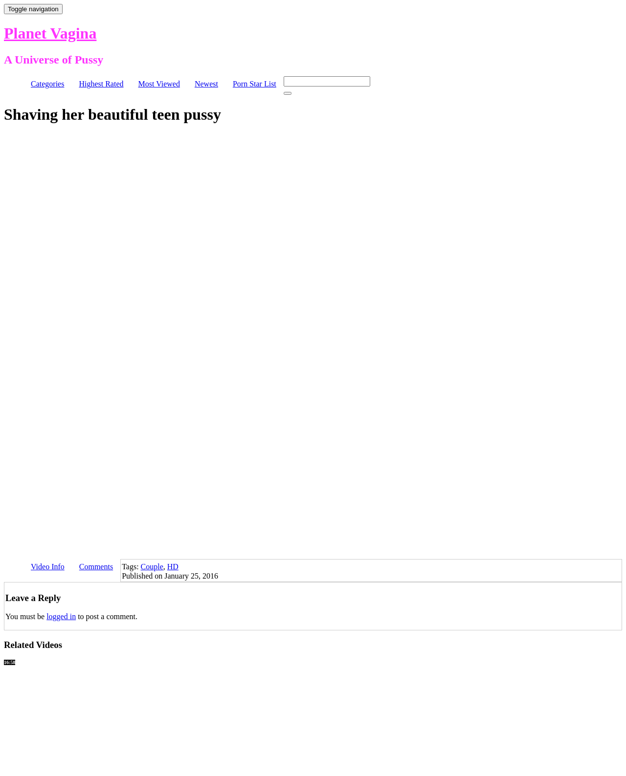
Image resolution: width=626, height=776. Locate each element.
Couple (152, 566)
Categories (47, 84)
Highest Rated (101, 84)
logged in (61, 616)
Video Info (48, 566)
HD (173, 566)
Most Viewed (159, 84)
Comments (96, 566)
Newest (206, 84)
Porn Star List (254, 84)
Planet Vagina (50, 33)
